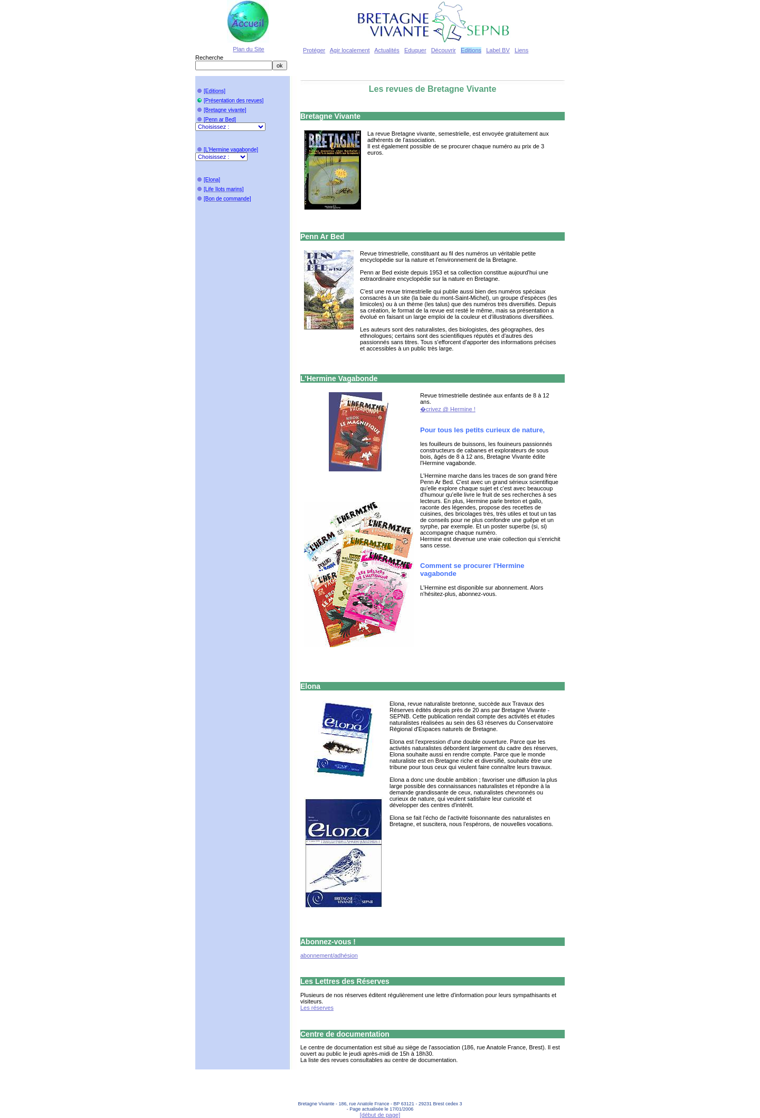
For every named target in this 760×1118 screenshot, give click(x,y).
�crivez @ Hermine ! (448, 409)
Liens (521, 50)
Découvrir (443, 50)
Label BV (498, 50)
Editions (471, 50)
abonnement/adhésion (329, 955)
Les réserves (317, 1008)
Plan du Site (248, 49)
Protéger (314, 50)
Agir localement (350, 50)
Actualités (387, 50)
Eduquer (415, 50)
